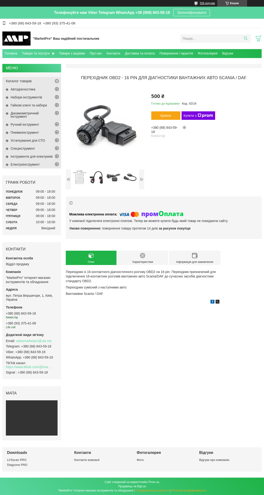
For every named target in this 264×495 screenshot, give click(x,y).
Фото (140, 460)
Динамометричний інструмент (25, 114)
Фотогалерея (207, 53)
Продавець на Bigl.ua (132, 486)
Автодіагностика (23, 89)
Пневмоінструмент (25, 132)
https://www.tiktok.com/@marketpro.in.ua (29, 367)
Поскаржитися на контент (152, 490)
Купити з (198, 115)
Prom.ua (154, 482)
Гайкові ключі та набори (29, 105)
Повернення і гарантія (176, 53)
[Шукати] (245, 38)
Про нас (96, 53)
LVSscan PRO (17, 460)
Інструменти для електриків (32, 156)
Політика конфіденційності (188, 490)
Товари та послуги (36, 53)
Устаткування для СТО (28, 140)
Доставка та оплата (140, 53)
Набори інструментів (26, 97)
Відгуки (227, 53)
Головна (11, 53)
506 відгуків (207, 3)
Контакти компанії (87, 460)
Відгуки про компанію (214, 460)
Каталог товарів (19, 81)
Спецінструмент (23, 148)
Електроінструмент (25, 164)
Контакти (113, 53)
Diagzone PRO (17, 465)
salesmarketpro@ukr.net (34, 341)
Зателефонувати (191, 13)
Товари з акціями (72, 53)
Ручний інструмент (25, 124)
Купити (165, 115)
